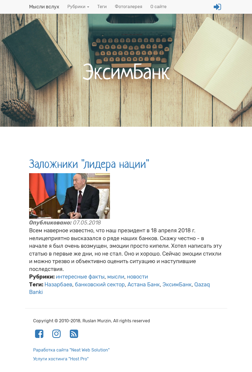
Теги (102, 6)
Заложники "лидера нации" (89, 164)
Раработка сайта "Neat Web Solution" (71, 350)
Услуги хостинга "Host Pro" (61, 358)
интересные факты (80, 276)
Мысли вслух (44, 7)
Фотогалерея (128, 6)
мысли (115, 276)
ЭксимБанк (177, 284)
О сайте (158, 6)
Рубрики (78, 6)
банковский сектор (100, 284)
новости (137, 276)
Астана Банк (143, 284)
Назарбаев (58, 284)
